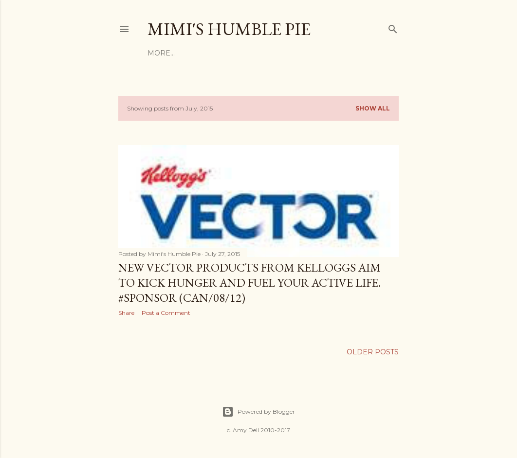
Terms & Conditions (217, 53)
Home (159, 53)
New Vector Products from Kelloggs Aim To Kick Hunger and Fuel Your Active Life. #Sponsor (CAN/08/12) (249, 282)
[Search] (393, 27)
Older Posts (373, 352)
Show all (372, 108)
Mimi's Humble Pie (229, 29)
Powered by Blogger (258, 412)
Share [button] (126, 312)
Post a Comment (166, 312)
